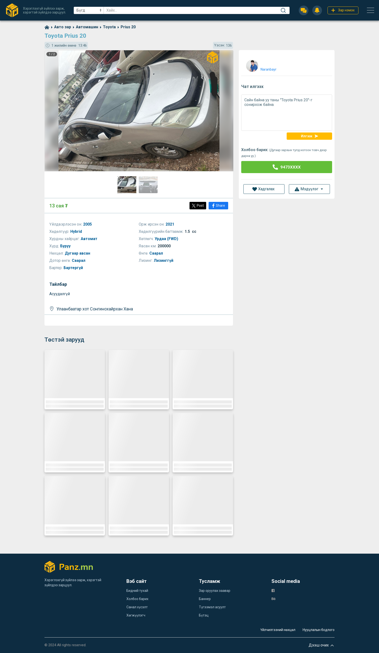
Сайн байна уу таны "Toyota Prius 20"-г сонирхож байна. (286, 113)
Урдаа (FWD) (167, 238)
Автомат (89, 238)
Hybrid (76, 231)
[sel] (89, 10)
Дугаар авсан (78, 253)
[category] (60, 27)
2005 (88, 224)
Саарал (156, 253)
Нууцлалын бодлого (319, 630)
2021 (170, 224)
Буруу (66, 246)
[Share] (218, 205)
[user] (260, 64)
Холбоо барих (137, 599)
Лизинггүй (164, 260)
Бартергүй (74, 267)
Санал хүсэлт (137, 607)
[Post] (198, 205)
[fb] (273, 590)
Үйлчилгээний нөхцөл (277, 630)
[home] (46, 27)
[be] (273, 598)
